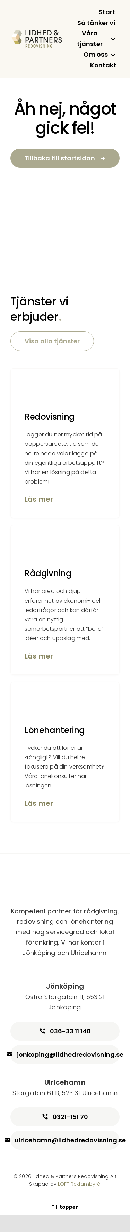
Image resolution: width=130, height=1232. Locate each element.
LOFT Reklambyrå (79, 1184)
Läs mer (39, 499)
